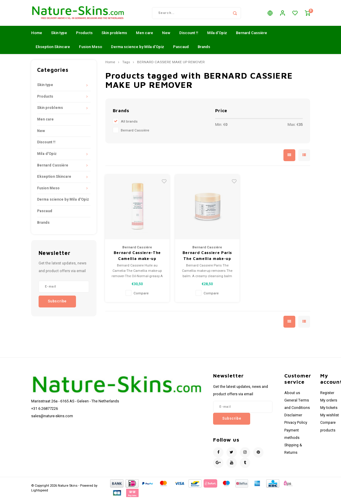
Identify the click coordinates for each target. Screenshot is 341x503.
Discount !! (188, 36)
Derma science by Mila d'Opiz (137, 50)
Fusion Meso (90, 50)
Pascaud (181, 50)
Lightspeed (39, 494)
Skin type (59, 36)
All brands (129, 125)
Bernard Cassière (251, 36)
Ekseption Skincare (53, 50)
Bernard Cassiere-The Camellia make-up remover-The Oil (137, 259)
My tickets (328, 411)
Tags (126, 66)
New (166, 36)
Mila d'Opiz (217, 36)
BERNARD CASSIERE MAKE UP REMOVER (171, 66)
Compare (141, 297)
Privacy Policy (295, 426)
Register (327, 396)
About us (292, 396)
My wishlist (329, 419)
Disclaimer (293, 419)
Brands (204, 50)
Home (36, 36)
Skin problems (114, 36)
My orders (328, 404)
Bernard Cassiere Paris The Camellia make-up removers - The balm (207, 259)
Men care (144, 36)
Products (84, 36)
